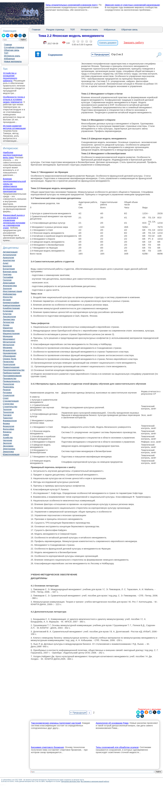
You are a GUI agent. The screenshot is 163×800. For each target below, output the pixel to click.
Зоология (7, 288)
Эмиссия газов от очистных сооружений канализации (132, 5)
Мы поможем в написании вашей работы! (95, 781)
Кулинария (8, 311)
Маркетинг (8, 328)
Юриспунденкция (11, 454)
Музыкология (9, 350)
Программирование (12, 375)
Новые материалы (13, 61)
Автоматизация (10, 252)
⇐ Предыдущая (100, 54)
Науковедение (10, 353)
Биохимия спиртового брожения (47, 747)
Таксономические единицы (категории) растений (56, 723)
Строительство (10, 406)
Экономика (8, 446)
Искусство (8, 297)
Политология (9, 364)
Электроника (9, 449)
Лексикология (9, 316)
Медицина (8, 336)
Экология (7, 443)
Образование (9, 356)
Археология (8, 257)
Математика (8, 330)
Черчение (7, 440)
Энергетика (8, 451)
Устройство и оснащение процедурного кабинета (10, 77)
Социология (8, 395)
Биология (7, 266)
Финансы (7, 432)
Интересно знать (12, 56)
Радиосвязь (8, 387)
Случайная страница (14, 47)
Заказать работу (134, 42)
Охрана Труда (9, 359)
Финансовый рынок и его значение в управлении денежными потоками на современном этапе (14, 221)
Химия (6, 435)
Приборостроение (11, 373)
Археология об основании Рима (112, 723)
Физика (6, 423)
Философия (8, 429)
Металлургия (9, 342)
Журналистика (10, 285)
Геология (7, 280)
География (8, 277)
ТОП (6, 53)
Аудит (5, 263)
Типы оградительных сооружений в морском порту (71, 5)
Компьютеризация (11, 305)
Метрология (8, 345)
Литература (8, 322)
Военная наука (10, 271)
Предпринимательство (14, 370)
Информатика (9, 294)
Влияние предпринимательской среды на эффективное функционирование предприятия (14, 185)
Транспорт (8, 418)
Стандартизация (11, 401)
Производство (9, 378)
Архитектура (9, 260)
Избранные (9, 58)
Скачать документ (107, 43)
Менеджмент (9, 339)
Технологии (8, 412)
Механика (7, 347)
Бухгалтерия (9, 269)
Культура (7, 314)
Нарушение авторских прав (70, 781)
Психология (8, 384)
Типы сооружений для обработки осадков (117, 747)
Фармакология (10, 420)
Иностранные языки (12, 291)
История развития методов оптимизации (14, 127)
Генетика (7, 274)
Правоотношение (11, 367)
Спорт (6, 398)
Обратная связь (11, 50)
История (7, 300)
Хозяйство (8, 437)
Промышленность (11, 381)
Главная (8, 44)
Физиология (8, 426)
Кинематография (11, 302)
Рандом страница (55, 29)
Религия (7, 390)
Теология (7, 409)
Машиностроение (11, 333)
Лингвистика (9, 319)
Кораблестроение (11, 308)
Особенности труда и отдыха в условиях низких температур (14, 99)
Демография (9, 283)
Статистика (8, 404)
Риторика (7, 392)
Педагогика (8, 361)
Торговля (7, 415)
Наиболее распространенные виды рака (12, 155)
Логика (6, 325)
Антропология (9, 255)
